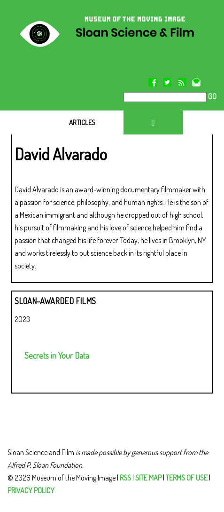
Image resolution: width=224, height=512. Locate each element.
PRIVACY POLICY (31, 490)
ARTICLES (82, 122)
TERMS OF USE (187, 477)
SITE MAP (148, 477)
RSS (125, 477)
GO (211, 96)
